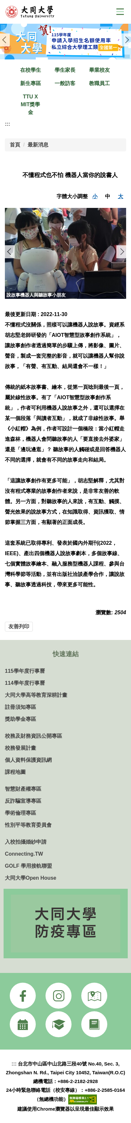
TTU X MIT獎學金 (30, 104)
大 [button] (120, 196)
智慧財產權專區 (23, 789)
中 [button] (107, 196)
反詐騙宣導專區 (23, 801)
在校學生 (30, 70)
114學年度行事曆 (25, 683)
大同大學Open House (30, 878)
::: (7, 124)
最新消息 (38, 144)
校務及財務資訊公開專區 (33, 736)
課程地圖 (15, 772)
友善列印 (18, 626)
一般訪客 (65, 83)
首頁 (15, 144)
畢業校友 (99, 70)
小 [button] (95, 196)
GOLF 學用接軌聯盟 (28, 866)
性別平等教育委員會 (28, 825)
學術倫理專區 (20, 813)
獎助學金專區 (20, 719)
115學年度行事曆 (25, 671)
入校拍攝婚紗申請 (25, 842)
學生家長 (65, 70)
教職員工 (99, 83)
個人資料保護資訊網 (28, 760)
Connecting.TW (24, 854)
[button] (5, 39)
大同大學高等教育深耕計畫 (36, 695)
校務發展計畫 (20, 748)
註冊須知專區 (20, 707)
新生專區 (30, 83)
